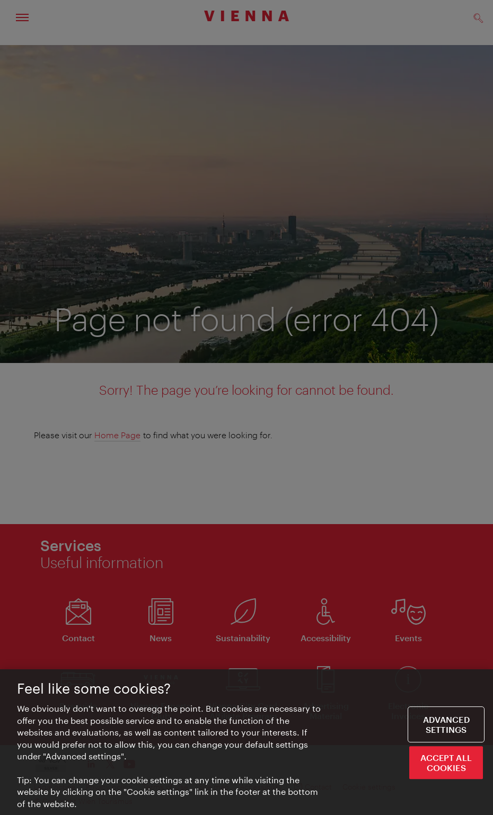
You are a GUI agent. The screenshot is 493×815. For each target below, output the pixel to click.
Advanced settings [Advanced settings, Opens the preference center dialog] (446, 725)
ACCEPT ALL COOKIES (446, 764)
